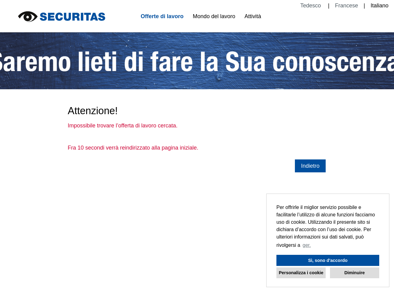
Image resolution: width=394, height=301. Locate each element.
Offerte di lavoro (162, 16)
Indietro (310, 166)
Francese (346, 5)
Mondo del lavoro (214, 16)
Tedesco (311, 5)
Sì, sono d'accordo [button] (328, 260)
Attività (252, 16)
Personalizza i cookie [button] (301, 272)
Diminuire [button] (354, 272)
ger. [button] (307, 245)
